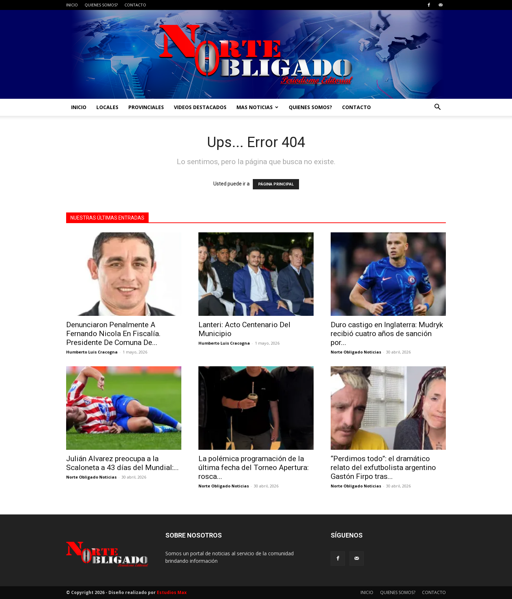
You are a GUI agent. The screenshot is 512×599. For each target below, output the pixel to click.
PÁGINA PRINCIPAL (276, 184)
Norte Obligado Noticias (356, 352)
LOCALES (107, 107)
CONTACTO (135, 4)
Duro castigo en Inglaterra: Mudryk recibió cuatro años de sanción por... (387, 333)
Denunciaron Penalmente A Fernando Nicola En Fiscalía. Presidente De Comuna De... (113, 333)
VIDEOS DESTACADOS (200, 107)
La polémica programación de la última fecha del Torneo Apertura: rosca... (253, 467)
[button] (437, 107)
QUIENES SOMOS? (101, 4)
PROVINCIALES (146, 107)
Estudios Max (172, 592)
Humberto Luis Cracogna (92, 352)
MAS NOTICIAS (257, 107)
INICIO (72, 4)
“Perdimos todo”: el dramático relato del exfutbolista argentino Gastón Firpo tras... (383, 467)
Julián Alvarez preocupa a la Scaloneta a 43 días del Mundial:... (122, 463)
